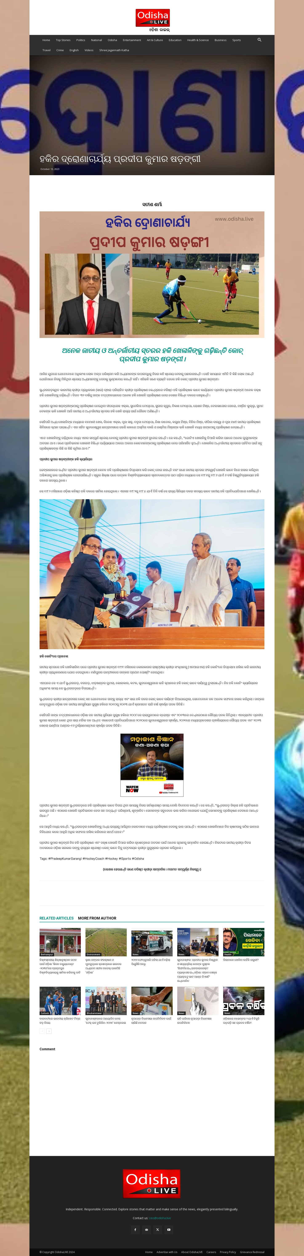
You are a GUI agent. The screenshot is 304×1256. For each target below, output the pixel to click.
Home (46, 40)
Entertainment (132, 40)
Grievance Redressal (252, 1252)
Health (227, 954)
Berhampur (47, 954)
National (96, 40)
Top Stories (63, 40)
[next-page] (49, 1031)
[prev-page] (42, 1031)
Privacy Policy (228, 1252)
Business (221, 40)
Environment (93, 954)
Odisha (112, 40)
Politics (80, 40)
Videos (89, 50)
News (136, 954)
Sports (236, 40)
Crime (60, 50)
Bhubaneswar (94, 1013)
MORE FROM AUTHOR (97, 918)
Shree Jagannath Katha (114, 50)
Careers (211, 1252)
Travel (47, 50)
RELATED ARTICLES (57, 918)
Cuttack (45, 1013)
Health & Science (198, 40)
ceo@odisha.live (160, 1218)
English (74, 50)
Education (175, 40)
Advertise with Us (167, 1252)
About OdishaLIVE (192, 1252)
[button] (259, 40)
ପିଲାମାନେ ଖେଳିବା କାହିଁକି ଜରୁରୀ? (241, 959)
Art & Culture (155, 40)
